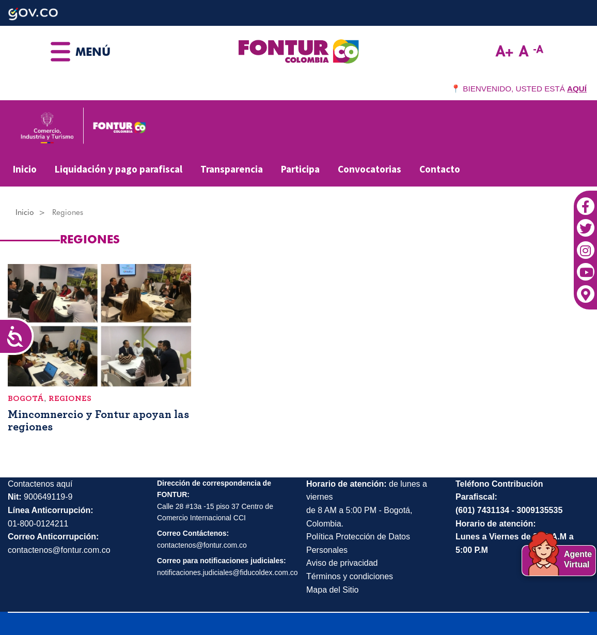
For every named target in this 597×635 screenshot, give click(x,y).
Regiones (70, 398)
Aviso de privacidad (342, 563)
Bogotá (26, 398)
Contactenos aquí (40, 483)
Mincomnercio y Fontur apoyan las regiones (98, 420)
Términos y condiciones (349, 576)
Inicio (25, 169)
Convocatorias (369, 169)
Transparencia (231, 169)
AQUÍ (577, 88)
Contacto (439, 169)
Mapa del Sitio (332, 589)
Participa (300, 169)
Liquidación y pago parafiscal (118, 169)
